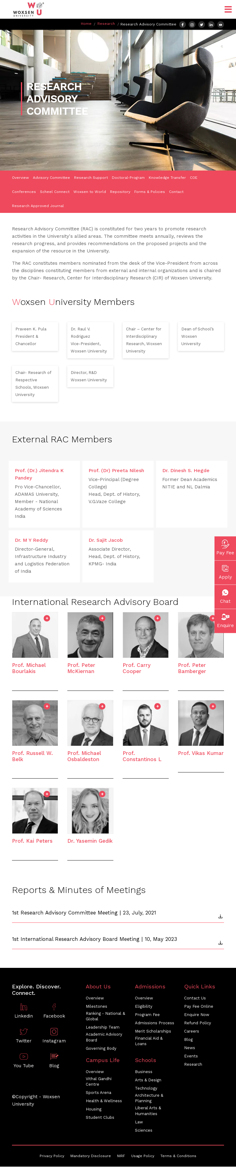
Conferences (24, 192)
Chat (225, 595)
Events (191, 1056)
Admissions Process (154, 1023)
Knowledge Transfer (167, 177)
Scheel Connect (54, 192)
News (189, 1047)
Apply (225, 570)
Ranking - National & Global (105, 1016)
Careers (191, 1031)
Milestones (96, 1006)
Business (143, 1071)
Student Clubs (100, 1117)
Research (106, 23)
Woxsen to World (89, 192)
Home (86, 23)
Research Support (91, 177)
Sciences (143, 1130)
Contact (176, 192)
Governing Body (101, 1048)
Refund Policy (197, 1023)
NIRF (121, 1156)
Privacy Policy (52, 1156)
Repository (120, 192)
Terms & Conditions (178, 1156)
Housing (93, 1109)
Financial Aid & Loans (149, 1041)
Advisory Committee (51, 177)
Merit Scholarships (153, 1031)
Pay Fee (225, 546)
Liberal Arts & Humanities (148, 1111)
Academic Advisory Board (104, 1037)
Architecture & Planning (149, 1098)
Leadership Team (103, 1027)
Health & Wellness (104, 1101)
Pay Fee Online (198, 1006)
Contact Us (195, 998)
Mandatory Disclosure (90, 1156)
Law (139, 1122)
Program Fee (147, 1014)
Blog (188, 1039)
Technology (146, 1088)
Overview (20, 177)
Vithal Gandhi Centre (99, 1081)
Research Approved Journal (38, 206)
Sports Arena (98, 1092)
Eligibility (143, 1006)
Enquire (225, 619)
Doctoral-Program (128, 177)
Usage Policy (142, 1156)
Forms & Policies (149, 192)
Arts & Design (148, 1080)
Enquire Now (196, 1014)
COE (193, 177)
